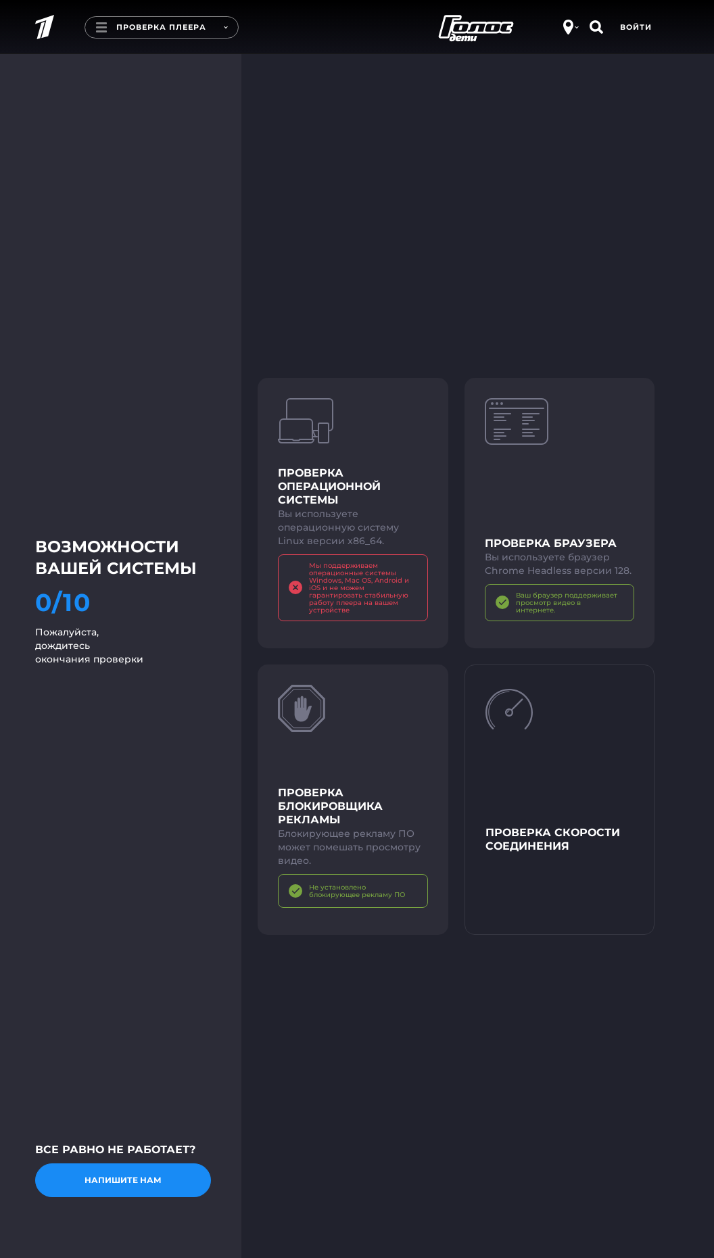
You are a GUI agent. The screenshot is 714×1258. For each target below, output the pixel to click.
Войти (636, 27)
